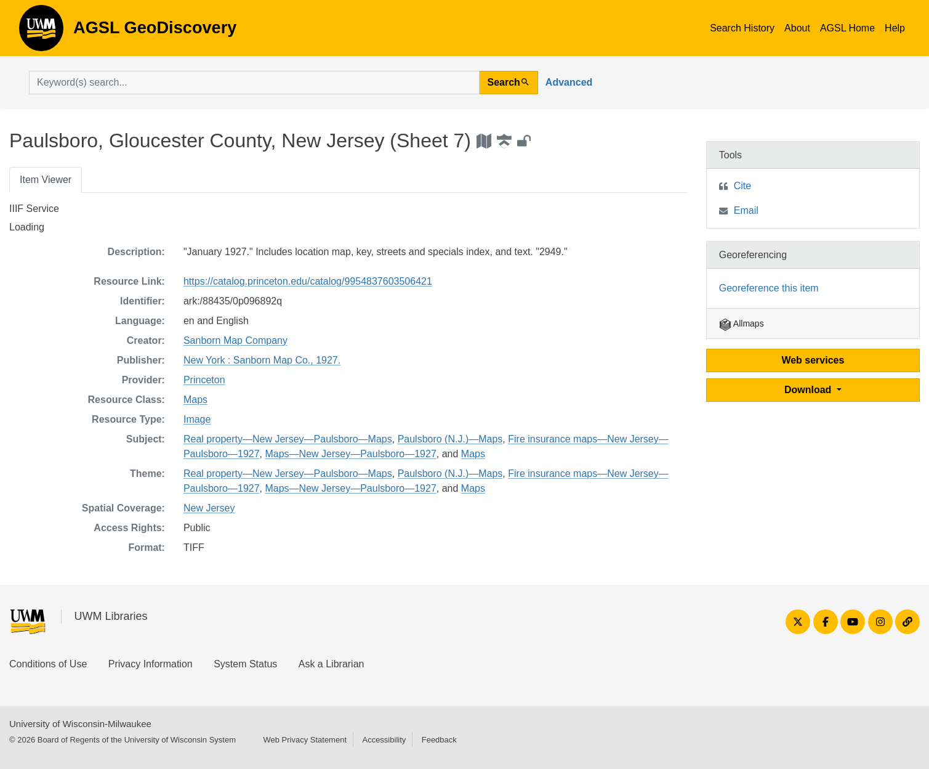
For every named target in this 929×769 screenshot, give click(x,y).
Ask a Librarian (331, 664)
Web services (812, 360)
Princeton (204, 380)
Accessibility (384, 739)
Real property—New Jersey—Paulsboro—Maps (287, 439)
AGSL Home (847, 28)
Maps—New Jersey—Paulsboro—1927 (350, 454)
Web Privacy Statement (305, 739)
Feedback (439, 739)
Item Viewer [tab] (45, 179)
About (797, 28)
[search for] (254, 82)
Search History (742, 28)
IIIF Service (34, 208)
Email (746, 210)
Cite (742, 186)
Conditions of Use (48, 664)
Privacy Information (150, 664)
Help (895, 28)
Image (197, 419)
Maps (195, 399)
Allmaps (741, 323)
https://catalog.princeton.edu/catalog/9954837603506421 (307, 281)
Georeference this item (769, 288)
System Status (245, 664)
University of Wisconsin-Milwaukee (80, 723)
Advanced (568, 82)
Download (809, 389)
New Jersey (209, 508)
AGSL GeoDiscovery (41, 32)
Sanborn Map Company (235, 340)
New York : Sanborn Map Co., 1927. (261, 360)
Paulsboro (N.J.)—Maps (450, 439)
